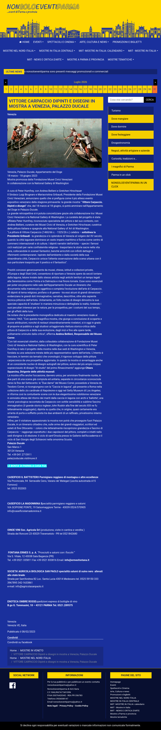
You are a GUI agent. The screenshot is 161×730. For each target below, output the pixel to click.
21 (105, 89)
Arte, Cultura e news (119, 691)
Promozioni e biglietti (127, 42)
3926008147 (62, 698)
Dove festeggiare (120, 134)
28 (139, 89)
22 (110, 89)
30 (149, 89)
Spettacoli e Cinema (119, 688)
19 (95, 89)
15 (75, 89)
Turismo (116, 110)
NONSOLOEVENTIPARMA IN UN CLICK (129, 184)
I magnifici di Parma (122, 166)
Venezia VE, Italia (16, 625)
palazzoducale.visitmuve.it (22, 458)
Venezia (11, 114)
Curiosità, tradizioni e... (124, 158)
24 (120, 89)
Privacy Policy (66, 705)
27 (134, 89)
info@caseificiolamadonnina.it (24, 511)
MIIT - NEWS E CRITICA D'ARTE (124, 710)
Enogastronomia (120, 142)
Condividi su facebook (19, 642)
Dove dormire (118, 126)
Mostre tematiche (118, 717)
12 (60, 89)
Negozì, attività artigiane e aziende (130, 150)
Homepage (115, 682)
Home (24, 42)
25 (124, 89)
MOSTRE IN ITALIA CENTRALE (124, 701)
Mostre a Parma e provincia (85, 59)
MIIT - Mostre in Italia (120, 707)
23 (115, 89)
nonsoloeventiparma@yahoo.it (61, 685)
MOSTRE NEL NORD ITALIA (123, 698)
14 (70, 89)
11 (55, 89)
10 (50, 89)
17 (85, 89)
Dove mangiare (119, 118)
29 (144, 89)
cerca (150, 99)
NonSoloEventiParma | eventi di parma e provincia (42, 9)
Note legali (52, 705)
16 (80, 89)
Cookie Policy (81, 705)
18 (90, 89)
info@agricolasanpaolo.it (29, 586)
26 (129, 89)
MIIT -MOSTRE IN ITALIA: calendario (127, 704)
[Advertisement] (118, 13)
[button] (38, 42)
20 (100, 89)
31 (154, 89)
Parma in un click (121, 174)
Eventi (113, 685)
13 (65, 89)
